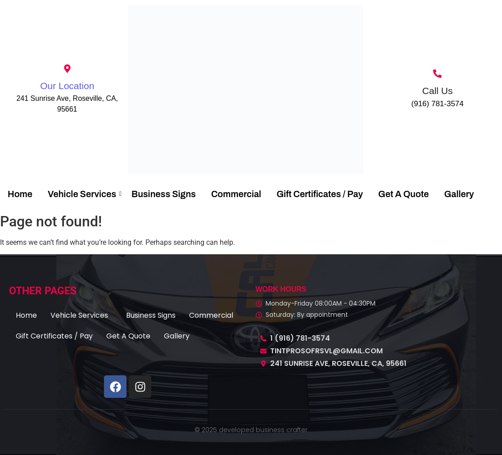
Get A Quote (403, 194)
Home (20, 194)
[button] (81, 315)
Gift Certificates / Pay (319, 194)
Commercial (236, 194)
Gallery (459, 194)
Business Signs (163, 194)
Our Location (67, 86)
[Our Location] (67, 69)
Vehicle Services (83, 194)
